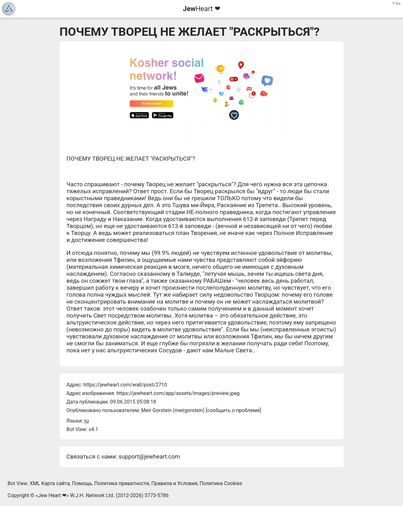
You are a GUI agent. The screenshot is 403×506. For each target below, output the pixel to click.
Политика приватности (121, 483)
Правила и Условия (174, 483)
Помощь (82, 483)
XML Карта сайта (50, 483)
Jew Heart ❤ (52, 495)
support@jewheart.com (149, 456)
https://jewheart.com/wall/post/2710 (125, 385)
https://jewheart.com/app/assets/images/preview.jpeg (178, 393)
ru (86, 421)
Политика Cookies (221, 483)
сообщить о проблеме (233, 410)
